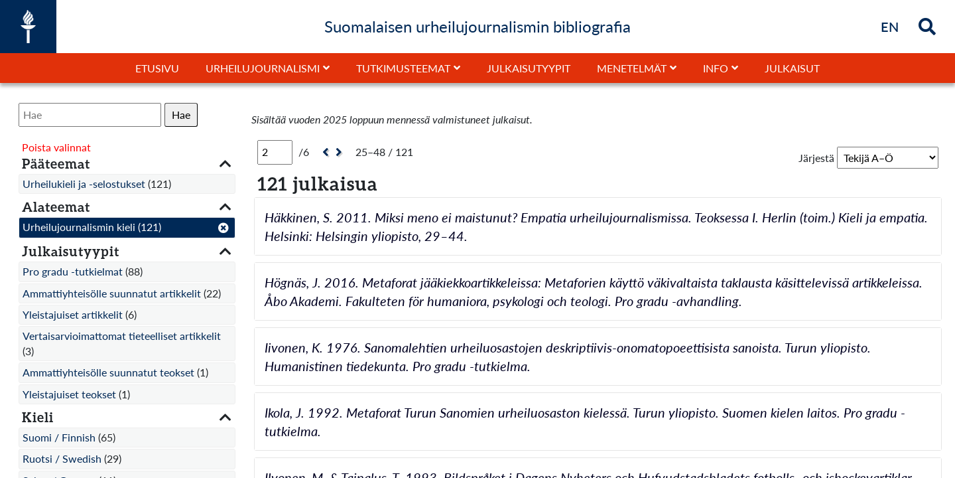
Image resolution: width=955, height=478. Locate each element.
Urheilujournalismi (263, 68)
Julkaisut (792, 68)
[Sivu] (274, 152)
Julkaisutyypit (528, 68)
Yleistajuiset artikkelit (73, 314)
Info (715, 68)
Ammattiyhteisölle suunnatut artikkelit (112, 293)
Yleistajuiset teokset (69, 394)
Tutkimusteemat (403, 68)
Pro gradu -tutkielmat (73, 271)
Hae (181, 114)
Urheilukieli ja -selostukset (84, 183)
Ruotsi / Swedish (62, 458)
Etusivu (157, 68)
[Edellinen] (324, 152)
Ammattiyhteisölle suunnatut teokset (108, 372)
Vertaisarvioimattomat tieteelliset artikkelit (122, 335)
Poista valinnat (56, 147)
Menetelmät (632, 68)
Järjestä (816, 157)
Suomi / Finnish (59, 437)
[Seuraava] (340, 152)
